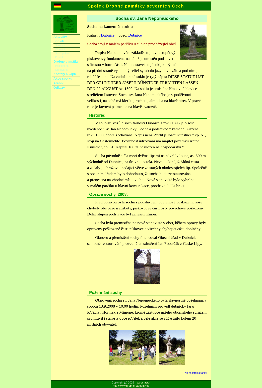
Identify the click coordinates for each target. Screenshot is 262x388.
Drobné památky (66, 61)
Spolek (58, 41)
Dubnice (107, 35)
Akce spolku (62, 78)
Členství (60, 49)
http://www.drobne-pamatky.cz (131, 385)
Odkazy (59, 87)
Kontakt (59, 57)
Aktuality (60, 36)
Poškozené (62, 65)
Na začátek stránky (196, 372)
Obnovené (61, 69)
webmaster (143, 382)
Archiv (58, 83)
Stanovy (60, 45)
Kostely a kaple (65, 74)
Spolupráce (62, 53)
